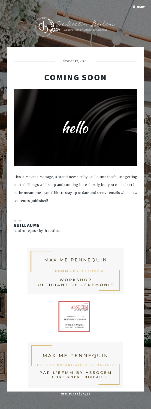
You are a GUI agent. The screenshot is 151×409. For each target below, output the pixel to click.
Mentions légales (75, 393)
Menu (141, 6)
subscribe (129, 185)
